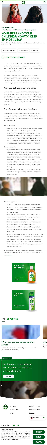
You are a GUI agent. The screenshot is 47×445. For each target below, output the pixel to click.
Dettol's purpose (34, 406)
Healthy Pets (34, 50)
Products (13, 406)
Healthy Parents (23, 50)
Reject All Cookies (38, 437)
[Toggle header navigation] (44, 2)
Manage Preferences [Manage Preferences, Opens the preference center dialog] (38, 442)
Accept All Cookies (39, 432)
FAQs (11, 413)
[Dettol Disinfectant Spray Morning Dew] (23, 300)
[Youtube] (18, 425)
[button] (37, 418)
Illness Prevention (34, 409)
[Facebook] (14, 425)
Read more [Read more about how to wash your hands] (9, 376)
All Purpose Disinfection (9, 50)
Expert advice (6, 27)
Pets (12, 27)
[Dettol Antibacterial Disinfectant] (23, 272)
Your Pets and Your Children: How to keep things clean (19, 30)
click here (9, 255)
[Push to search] (2, 2)
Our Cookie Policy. (14, 439)
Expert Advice (14, 409)
